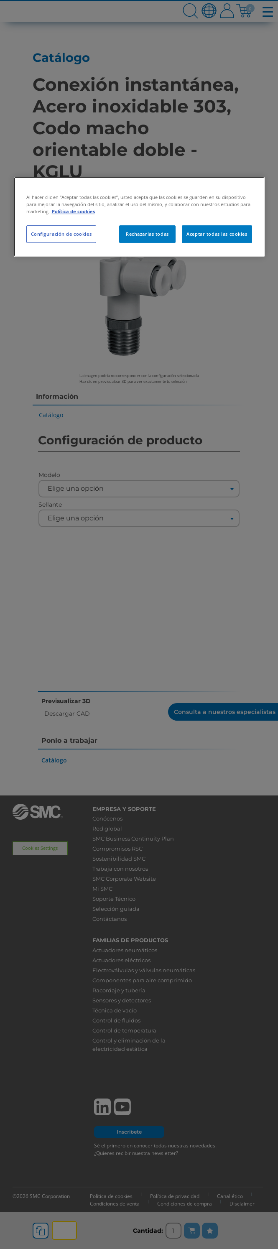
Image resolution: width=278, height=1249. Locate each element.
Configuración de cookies (61, 234)
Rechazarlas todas (147, 234)
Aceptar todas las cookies (216, 234)
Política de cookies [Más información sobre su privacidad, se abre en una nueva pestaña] (73, 211)
